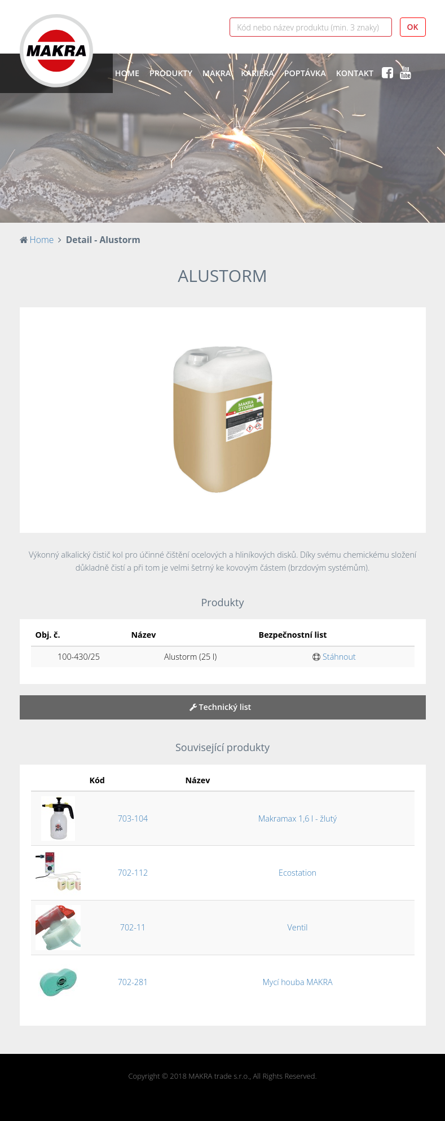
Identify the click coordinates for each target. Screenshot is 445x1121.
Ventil (298, 927)
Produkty (170, 73)
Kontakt (354, 73)
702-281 (133, 982)
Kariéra (257, 73)
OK (412, 26)
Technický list (221, 706)
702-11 (133, 927)
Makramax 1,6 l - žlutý (297, 818)
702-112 (133, 872)
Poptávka (305, 73)
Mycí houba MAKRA (297, 982)
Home (127, 73)
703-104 (133, 818)
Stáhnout (333, 656)
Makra (216, 73)
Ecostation (297, 872)
